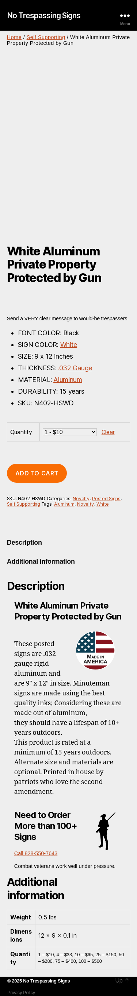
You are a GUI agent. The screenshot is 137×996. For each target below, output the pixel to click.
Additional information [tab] (41, 561)
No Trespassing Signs (44, 15)
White (68, 344)
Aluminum (67, 379)
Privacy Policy (21, 992)
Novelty (81, 498)
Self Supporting (46, 37)
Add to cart (36, 473)
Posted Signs (106, 498)
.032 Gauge (75, 368)
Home (14, 37)
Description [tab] (24, 542)
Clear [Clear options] (108, 432)
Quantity (21, 432)
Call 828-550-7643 (35, 853)
